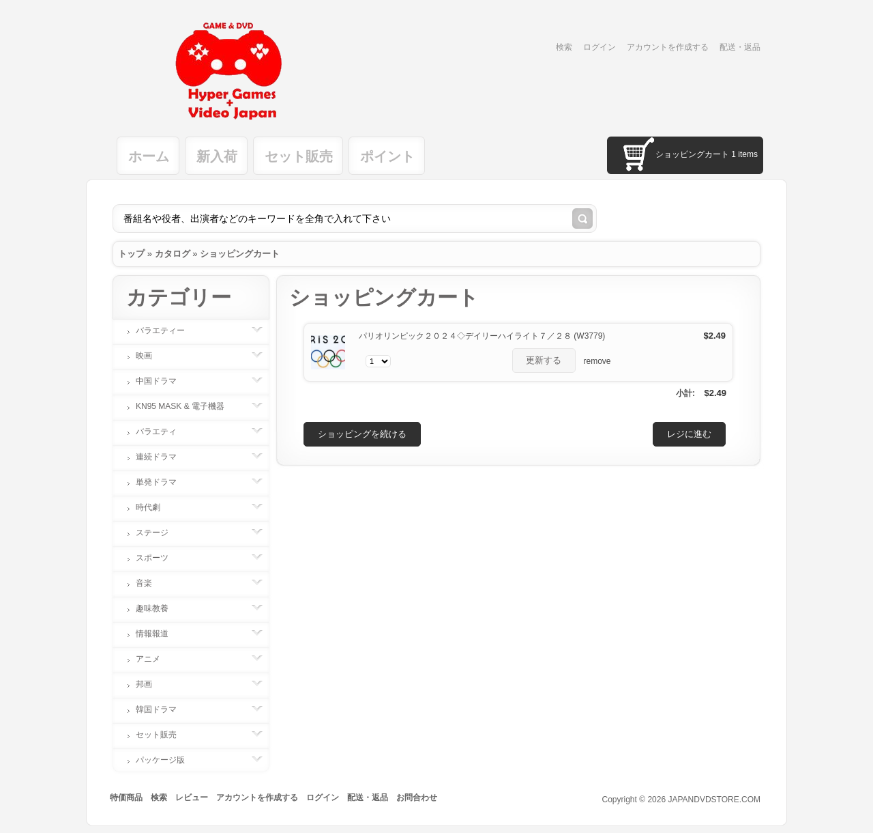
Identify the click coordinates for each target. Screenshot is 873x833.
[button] (544, 360)
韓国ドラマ (163, 709)
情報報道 (159, 633)
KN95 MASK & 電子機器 (187, 406)
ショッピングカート (240, 254)
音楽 (151, 583)
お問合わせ (416, 797)
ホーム (148, 156)
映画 (151, 356)
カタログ (172, 254)
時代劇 (155, 507)
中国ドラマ (163, 381)
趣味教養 (159, 608)
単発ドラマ (163, 482)
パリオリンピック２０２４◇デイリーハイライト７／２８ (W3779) (482, 336)
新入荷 (216, 156)
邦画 (151, 684)
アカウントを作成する (668, 47)
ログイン (599, 47)
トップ (131, 254)
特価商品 (126, 797)
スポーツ (159, 558)
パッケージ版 (167, 760)
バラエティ (163, 431)
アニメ (155, 659)
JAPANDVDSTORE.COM (714, 799)
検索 (564, 47)
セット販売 (299, 156)
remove (597, 361)
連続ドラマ (163, 457)
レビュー (191, 797)
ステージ (159, 532)
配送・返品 (740, 47)
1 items (744, 154)
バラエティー (167, 330)
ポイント (387, 156)
